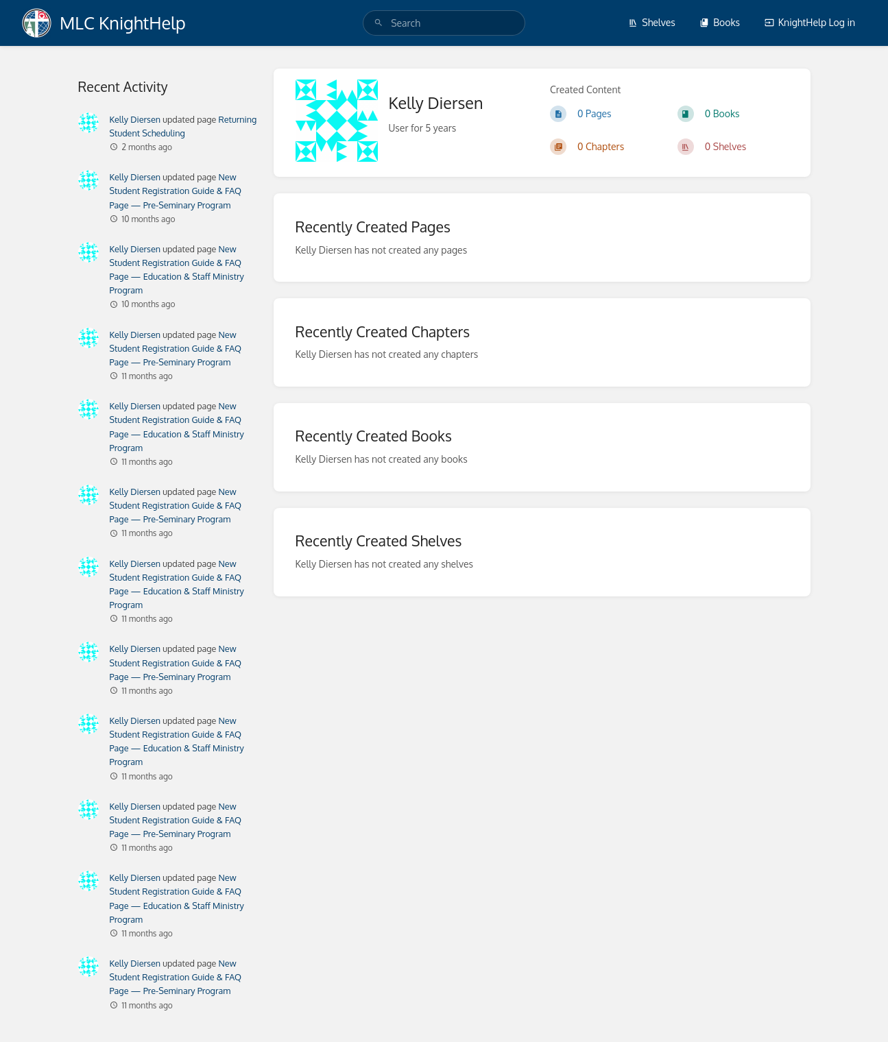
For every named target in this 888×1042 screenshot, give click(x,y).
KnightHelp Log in (810, 22)
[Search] (378, 23)
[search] (444, 23)
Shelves (651, 22)
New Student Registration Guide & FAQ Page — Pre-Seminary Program (176, 190)
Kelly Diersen (135, 119)
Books (719, 22)
